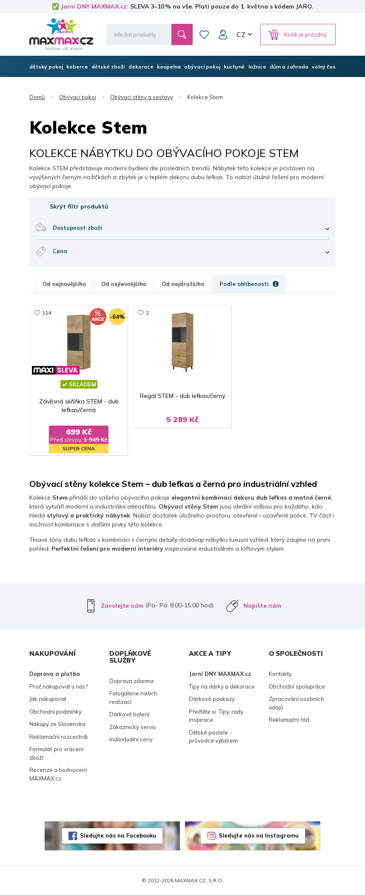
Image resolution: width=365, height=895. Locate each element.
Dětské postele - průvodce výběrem (213, 736)
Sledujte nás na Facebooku (118, 835)
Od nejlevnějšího (123, 283)
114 (46, 312)
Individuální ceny (131, 739)
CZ (241, 34)
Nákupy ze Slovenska (57, 724)
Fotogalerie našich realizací (133, 697)
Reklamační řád (289, 719)
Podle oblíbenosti (249, 283)
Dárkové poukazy (212, 698)
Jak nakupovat (47, 698)
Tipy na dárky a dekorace (222, 686)
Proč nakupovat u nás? (58, 686)
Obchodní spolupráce (297, 686)
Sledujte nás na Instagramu (259, 835)
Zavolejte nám (122, 605)
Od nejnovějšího (64, 283)
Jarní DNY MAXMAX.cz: (94, 6)
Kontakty (280, 673)
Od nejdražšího (183, 283)
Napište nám (262, 605)
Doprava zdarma (131, 681)
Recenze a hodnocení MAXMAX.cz (58, 774)
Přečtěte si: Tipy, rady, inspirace (216, 715)
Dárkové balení (129, 714)
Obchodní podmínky (55, 711)
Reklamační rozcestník (58, 736)
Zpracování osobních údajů (296, 703)
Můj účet (223, 34)
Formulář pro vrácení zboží (56, 753)
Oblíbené (204, 34)
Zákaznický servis (132, 726)
